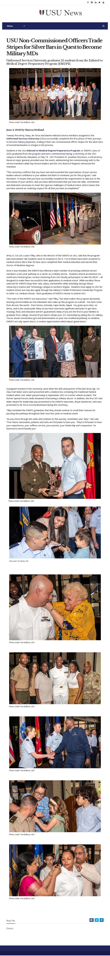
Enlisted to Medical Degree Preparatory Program (53, 150)
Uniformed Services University (22, 139)
